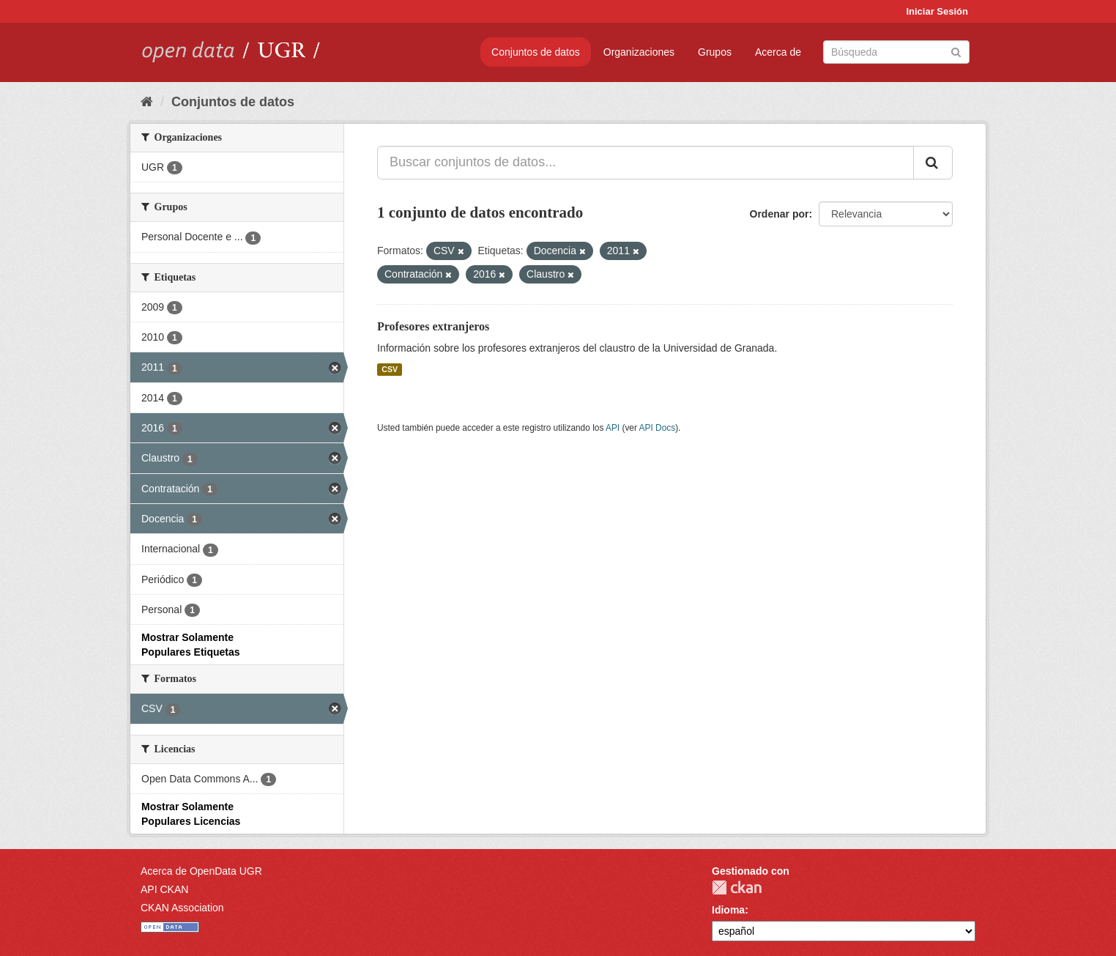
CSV (390, 369)
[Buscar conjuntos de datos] (896, 52)
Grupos (715, 52)
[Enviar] (956, 51)
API (613, 428)
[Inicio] (147, 102)
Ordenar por (779, 214)
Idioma (728, 910)
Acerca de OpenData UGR (201, 871)
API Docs (657, 428)
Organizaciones (638, 52)
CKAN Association (182, 908)
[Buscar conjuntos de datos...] (645, 162)
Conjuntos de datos (535, 52)
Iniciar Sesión (937, 11)
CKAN (737, 887)
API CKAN (164, 889)
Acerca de (778, 52)
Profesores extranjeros (433, 326)
